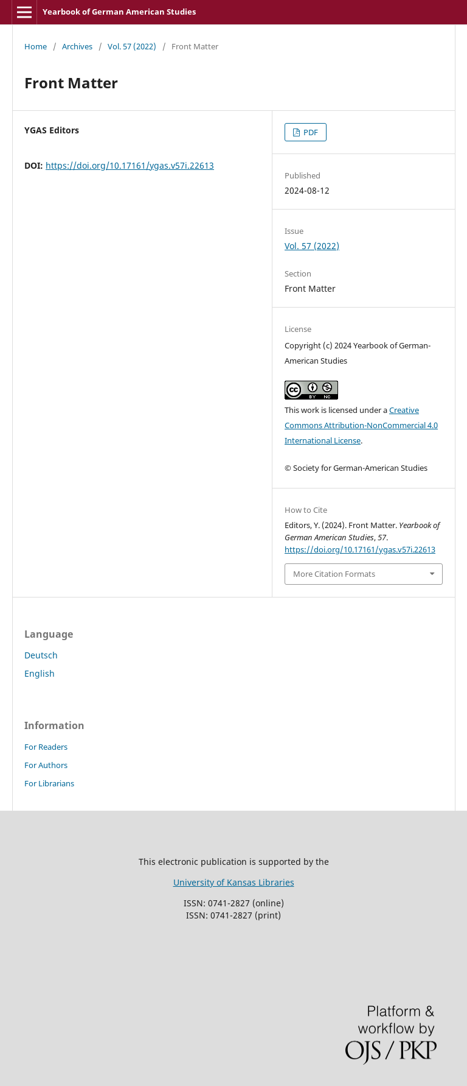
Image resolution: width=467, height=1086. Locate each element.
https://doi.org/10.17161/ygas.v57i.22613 (130, 165)
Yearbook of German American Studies (119, 11)
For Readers (45, 746)
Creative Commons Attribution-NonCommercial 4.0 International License (361, 425)
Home (35, 46)
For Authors (45, 765)
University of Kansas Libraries (233, 882)
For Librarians (49, 783)
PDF (310, 132)
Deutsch (41, 655)
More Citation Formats (334, 573)
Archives (77, 46)
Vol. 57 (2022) (132, 46)
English (39, 673)
